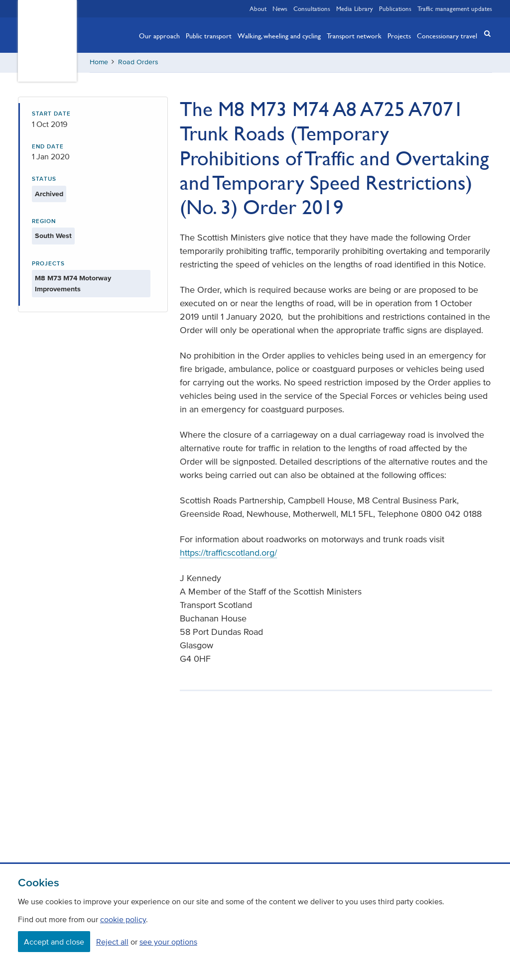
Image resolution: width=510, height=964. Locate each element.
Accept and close (54, 941)
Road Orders (138, 62)
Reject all (112, 941)
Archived (49, 194)
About (258, 8)
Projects (399, 35)
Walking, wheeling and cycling (279, 35)
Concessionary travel (447, 35)
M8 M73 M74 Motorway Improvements (73, 283)
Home (99, 62)
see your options (168, 941)
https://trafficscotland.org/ (228, 553)
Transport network (354, 35)
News (279, 8)
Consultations (311, 8)
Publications (395, 8)
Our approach (159, 35)
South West (53, 236)
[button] (484, 34)
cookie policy (123, 919)
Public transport (209, 35)
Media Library (354, 8)
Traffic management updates (454, 8)
